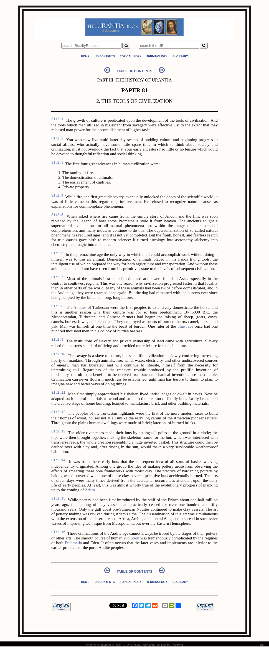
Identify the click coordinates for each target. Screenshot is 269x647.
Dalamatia (73, 543)
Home (85, 56)
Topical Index (130, 56)
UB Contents (105, 56)
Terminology (156, 56)
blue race (185, 326)
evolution (131, 538)
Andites (80, 307)
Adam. (90, 490)
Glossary (180, 56)
